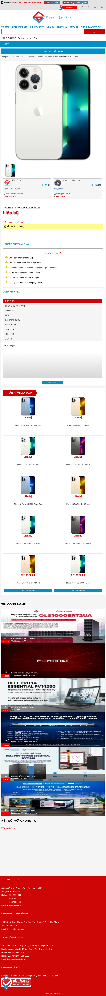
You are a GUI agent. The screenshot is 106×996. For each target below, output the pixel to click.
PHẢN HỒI (9, 334)
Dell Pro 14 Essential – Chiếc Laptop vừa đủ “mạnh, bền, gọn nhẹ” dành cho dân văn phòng (24, 813)
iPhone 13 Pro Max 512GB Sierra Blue (28, 504)
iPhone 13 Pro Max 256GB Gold (28, 583)
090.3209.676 (10, 196)
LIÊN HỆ (8, 339)
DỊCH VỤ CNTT (37, 27)
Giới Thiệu (62, 27)
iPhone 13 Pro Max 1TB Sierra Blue (28, 425)
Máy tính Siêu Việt (9, 828)
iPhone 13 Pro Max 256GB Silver (78, 583)
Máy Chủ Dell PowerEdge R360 (24, 742)
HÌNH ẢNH (9, 311)
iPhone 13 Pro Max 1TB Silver (28, 465)
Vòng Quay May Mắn (91, 27)
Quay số (74, 27)
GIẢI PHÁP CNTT (19, 27)
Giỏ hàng (11, 38)
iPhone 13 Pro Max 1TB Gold (78, 425)
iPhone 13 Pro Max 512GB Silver (28, 544)
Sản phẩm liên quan (20, 393)
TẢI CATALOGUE (12, 320)
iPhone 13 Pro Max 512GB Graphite (78, 544)
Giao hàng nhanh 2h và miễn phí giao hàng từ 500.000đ (33, 268)
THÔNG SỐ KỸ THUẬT (15, 306)
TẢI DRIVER (10, 325)
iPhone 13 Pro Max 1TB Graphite (78, 465)
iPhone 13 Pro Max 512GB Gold (78, 504)
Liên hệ (50, 27)
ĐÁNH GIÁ (9, 329)
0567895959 (60, 196)
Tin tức (5, 27)
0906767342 (11, 925)
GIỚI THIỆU (10, 301)
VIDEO (8, 315)
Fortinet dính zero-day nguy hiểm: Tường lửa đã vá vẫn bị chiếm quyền (24, 675)
